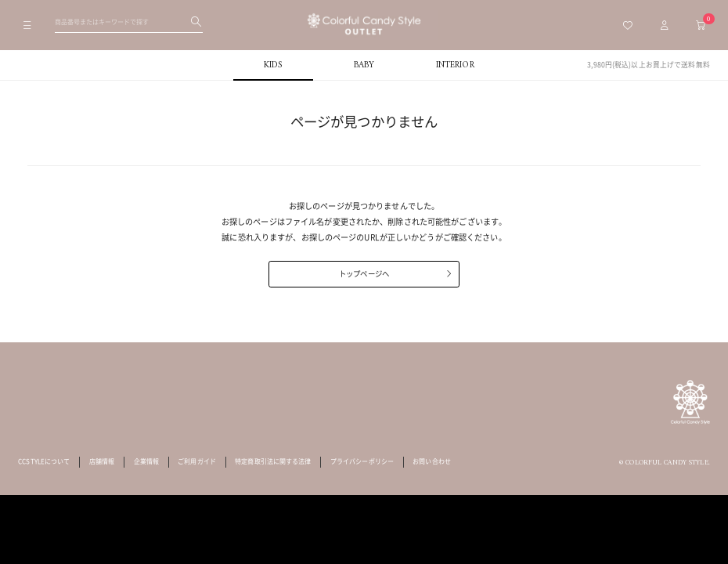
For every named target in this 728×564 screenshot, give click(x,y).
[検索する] (196, 22)
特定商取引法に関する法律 (273, 461)
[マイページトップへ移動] (664, 25)
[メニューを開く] (27, 25)
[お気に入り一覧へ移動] (628, 25)
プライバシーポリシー (362, 461)
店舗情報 (101, 461)
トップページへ (364, 273)
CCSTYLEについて (44, 461)
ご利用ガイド (197, 461)
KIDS (273, 65)
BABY (364, 65)
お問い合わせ (432, 461)
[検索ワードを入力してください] (129, 22)
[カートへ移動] (701, 25)
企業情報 (146, 461)
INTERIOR (455, 65)
